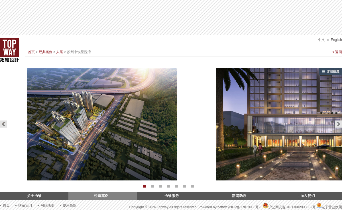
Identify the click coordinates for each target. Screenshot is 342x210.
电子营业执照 (329, 207)
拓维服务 (171, 196)
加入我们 (308, 196)
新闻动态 (239, 196)
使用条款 (69, 205)
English (336, 40)
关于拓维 (34, 196)
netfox (222, 207)
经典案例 (45, 52)
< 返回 (337, 52)
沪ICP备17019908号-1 (245, 207)
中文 (321, 40)
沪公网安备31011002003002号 (289, 207)
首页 (31, 52)
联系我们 (25, 205)
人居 (59, 52)
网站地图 (47, 205)
